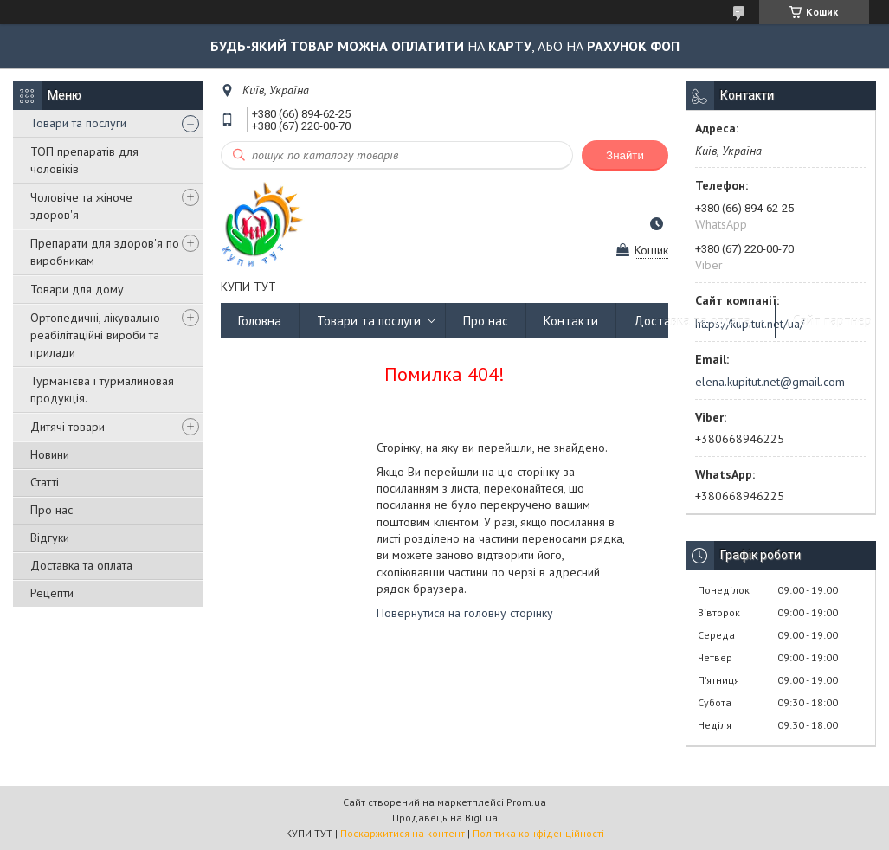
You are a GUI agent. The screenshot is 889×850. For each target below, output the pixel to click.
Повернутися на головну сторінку (465, 613)
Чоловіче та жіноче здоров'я (81, 206)
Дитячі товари (67, 427)
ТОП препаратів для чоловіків (84, 160)
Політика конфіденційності (538, 833)
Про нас (51, 510)
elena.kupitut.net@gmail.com (770, 382)
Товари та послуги (78, 123)
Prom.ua (526, 801)
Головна (259, 320)
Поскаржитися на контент (402, 833)
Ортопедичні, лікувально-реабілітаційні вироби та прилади (97, 335)
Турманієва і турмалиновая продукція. (102, 389)
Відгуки (49, 537)
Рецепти (52, 593)
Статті (44, 482)
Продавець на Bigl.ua (445, 817)
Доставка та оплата (81, 565)
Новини (49, 454)
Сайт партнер (832, 320)
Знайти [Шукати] (625, 155)
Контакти (571, 320)
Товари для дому (77, 289)
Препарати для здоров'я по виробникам (104, 251)
